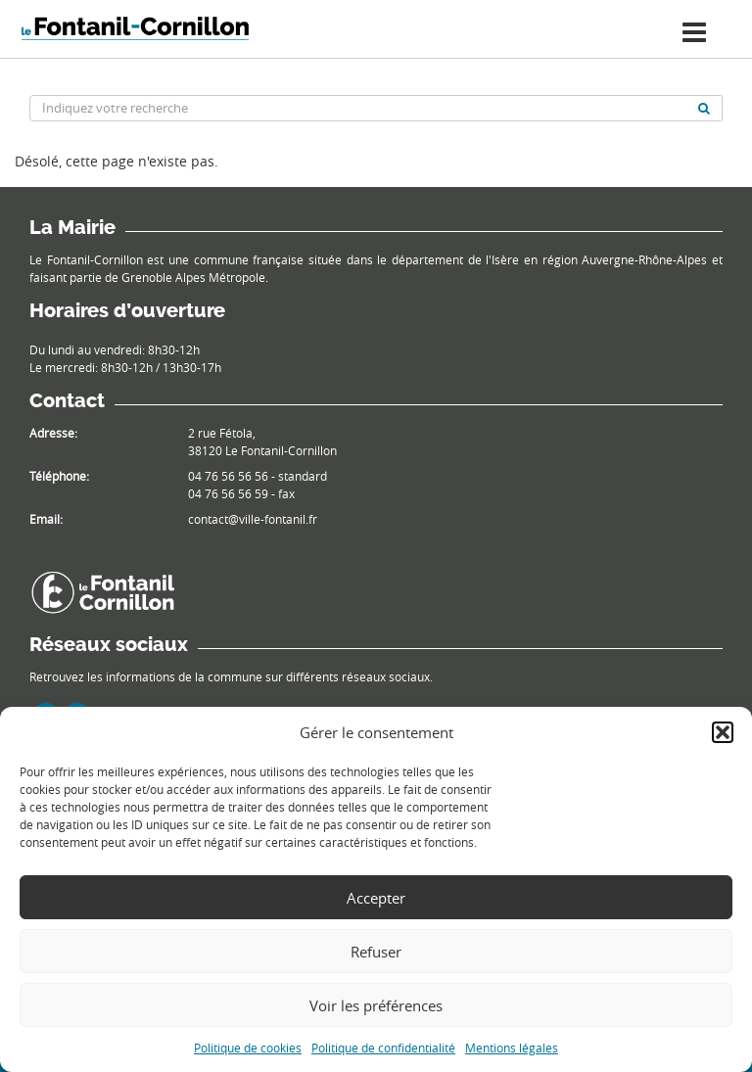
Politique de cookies (248, 1047)
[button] (722, 732)
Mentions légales (511, 1047)
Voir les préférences (376, 1005)
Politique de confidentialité (383, 1047)
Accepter (376, 898)
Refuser (376, 951)
